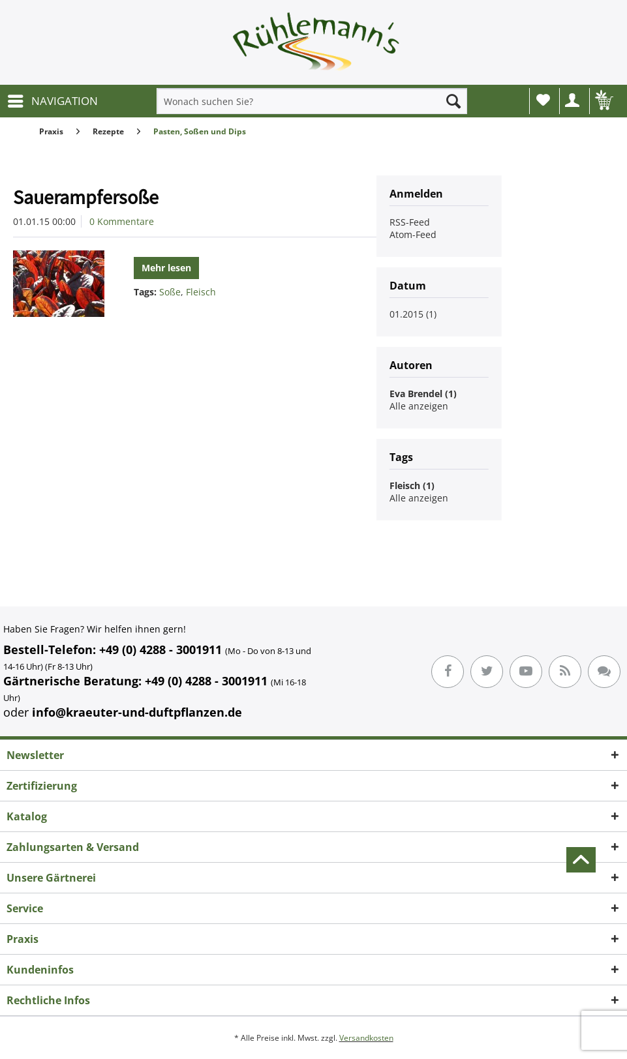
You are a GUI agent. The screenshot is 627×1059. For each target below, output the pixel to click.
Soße (170, 292)
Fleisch (201, 292)
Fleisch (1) (412, 485)
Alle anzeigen (419, 406)
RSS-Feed (410, 222)
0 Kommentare (121, 221)
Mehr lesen (166, 267)
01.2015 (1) (413, 314)
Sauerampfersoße (86, 197)
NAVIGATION (53, 99)
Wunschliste (543, 100)
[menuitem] (52, 101)
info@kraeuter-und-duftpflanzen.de (137, 712)
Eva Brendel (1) (423, 393)
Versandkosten (366, 1037)
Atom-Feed (413, 234)
